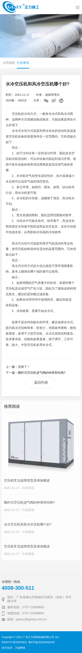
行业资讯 (23, 62)
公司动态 (9, 62)
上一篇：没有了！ (18, 367)
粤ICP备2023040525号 (41, 642)
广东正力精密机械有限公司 (38, 637)
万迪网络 (20, 647)
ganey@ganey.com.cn (31, 619)
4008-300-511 (18, 588)
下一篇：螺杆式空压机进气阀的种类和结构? (36, 373)
